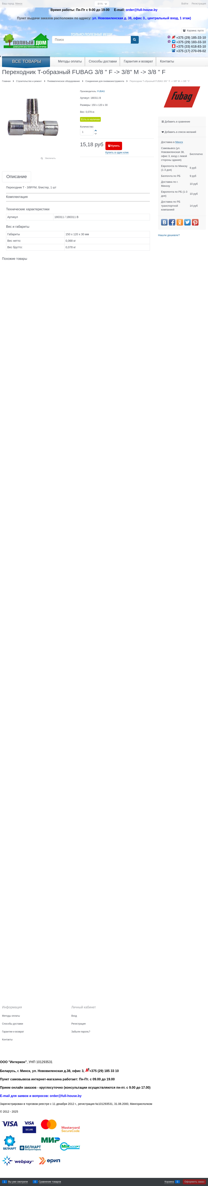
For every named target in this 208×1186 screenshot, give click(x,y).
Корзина (169, 1181)
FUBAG (101, 91)
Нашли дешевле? (169, 235)
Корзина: (195, 30)
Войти (184, 3)
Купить (115, 145)
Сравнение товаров (50, 1181)
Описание (16, 176)
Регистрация (199, 3)
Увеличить (50, 158)
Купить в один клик (117, 152)
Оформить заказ (194, 1181)
